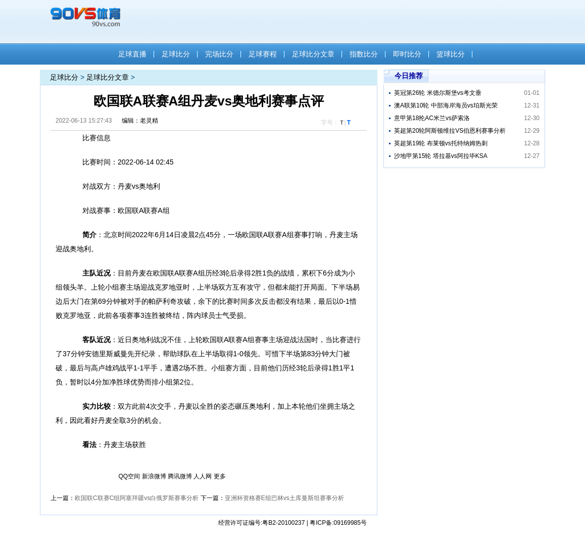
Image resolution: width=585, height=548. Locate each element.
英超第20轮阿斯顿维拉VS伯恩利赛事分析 (450, 130)
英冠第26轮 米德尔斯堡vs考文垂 (437, 92)
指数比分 (364, 54)
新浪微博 (154, 476)
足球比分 (176, 54)
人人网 (202, 476)
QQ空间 (129, 476)
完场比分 (219, 54)
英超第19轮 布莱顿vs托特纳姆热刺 (441, 143)
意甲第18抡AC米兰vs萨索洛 (432, 118)
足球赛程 (263, 54)
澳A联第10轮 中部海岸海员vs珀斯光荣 (446, 105)
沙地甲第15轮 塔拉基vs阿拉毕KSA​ (441, 155)
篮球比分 (450, 54)
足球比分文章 (313, 54)
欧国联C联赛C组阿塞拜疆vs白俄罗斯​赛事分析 (137, 498)
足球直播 (132, 54)
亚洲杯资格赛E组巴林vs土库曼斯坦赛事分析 (284, 498)
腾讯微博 (180, 476)
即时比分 (407, 54)
